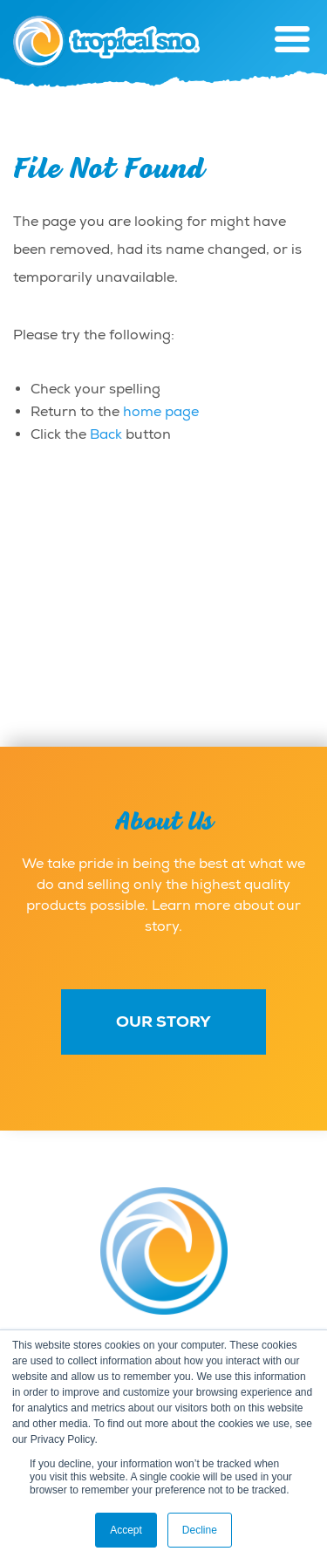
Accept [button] (126, 1530)
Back (106, 434)
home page (161, 411)
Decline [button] (199, 1530)
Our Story (163, 1021)
